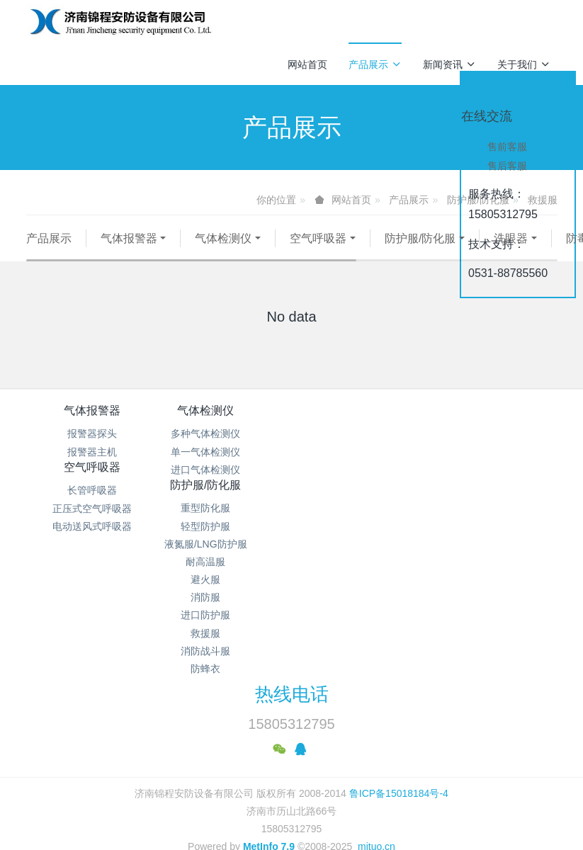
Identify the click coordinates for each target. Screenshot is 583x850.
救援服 (491, 576)
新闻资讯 (449, 64)
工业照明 (243, 256)
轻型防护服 (491, 469)
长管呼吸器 (358, 451)
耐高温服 (491, 505)
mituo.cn (376, 789)
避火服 (491, 522)
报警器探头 (92, 451)
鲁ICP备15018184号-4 (398, 736)
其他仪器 (318, 256)
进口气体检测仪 (225, 487)
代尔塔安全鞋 (158, 256)
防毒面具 (63, 256)
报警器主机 (92, 469)
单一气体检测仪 (225, 469)
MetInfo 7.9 (269, 789)
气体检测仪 (223, 238)
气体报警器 (129, 238)
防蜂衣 (491, 612)
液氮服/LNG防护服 (490, 487)
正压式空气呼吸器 (357, 469)
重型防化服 (491, 451)
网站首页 (307, 64)
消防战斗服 (491, 594)
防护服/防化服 (420, 238)
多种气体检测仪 (225, 451)
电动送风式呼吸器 (357, 487)
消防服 (491, 540)
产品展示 (375, 64)
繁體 (292, 816)
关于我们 (523, 64)
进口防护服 (491, 559)
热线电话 (292, 637)
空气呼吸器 (318, 238)
